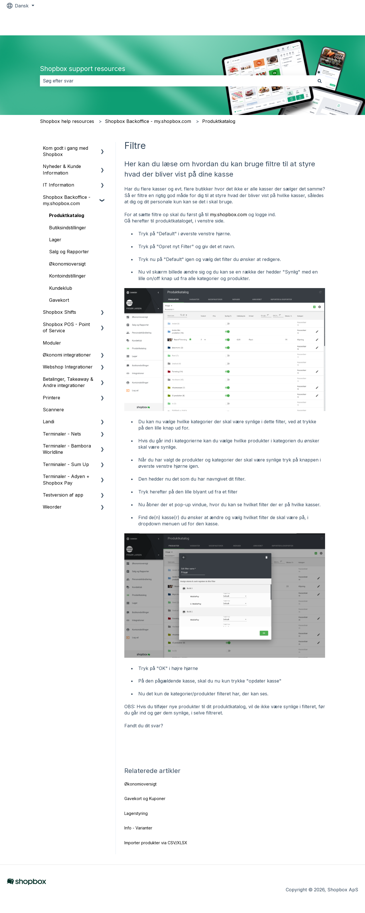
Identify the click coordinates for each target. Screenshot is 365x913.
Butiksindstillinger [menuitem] (67, 227)
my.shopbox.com (228, 214)
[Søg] (319, 80)
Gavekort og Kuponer (144, 798)
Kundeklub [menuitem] (60, 288)
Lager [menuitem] (55, 239)
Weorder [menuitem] (52, 507)
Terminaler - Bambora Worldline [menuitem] (67, 449)
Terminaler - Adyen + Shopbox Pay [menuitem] (66, 479)
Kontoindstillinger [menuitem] (67, 276)
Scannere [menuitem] (53, 409)
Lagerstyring (136, 813)
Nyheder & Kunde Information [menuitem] (62, 169)
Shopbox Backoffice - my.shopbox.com (148, 121)
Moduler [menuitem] (52, 343)
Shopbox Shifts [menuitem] (59, 312)
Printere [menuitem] (51, 397)
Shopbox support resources (82, 69)
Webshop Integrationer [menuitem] (68, 367)
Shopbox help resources (67, 121)
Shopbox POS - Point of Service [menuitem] (66, 327)
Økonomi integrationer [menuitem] (67, 355)
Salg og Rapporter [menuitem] (69, 251)
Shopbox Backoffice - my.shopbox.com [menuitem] (66, 200)
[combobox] (177, 80)
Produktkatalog (218, 121)
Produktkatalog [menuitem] (66, 215)
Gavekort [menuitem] (59, 300)
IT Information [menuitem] (58, 185)
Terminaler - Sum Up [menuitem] (66, 464)
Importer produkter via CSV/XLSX (155, 842)
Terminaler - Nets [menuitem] (62, 434)
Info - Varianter (138, 827)
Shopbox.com (337, 23)
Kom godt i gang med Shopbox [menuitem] (65, 151)
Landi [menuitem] (48, 421)
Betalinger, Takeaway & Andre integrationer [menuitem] (68, 382)
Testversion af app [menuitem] (63, 495)
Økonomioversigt (140, 784)
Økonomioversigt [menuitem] (67, 264)
